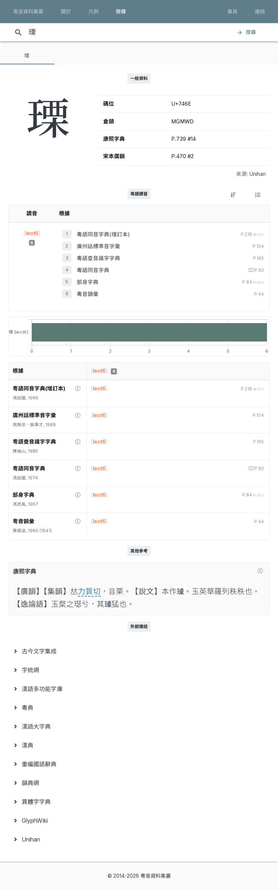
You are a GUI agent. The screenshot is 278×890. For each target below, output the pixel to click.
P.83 (258, 270)
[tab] (27, 55)
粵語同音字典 (93, 270)
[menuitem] (139, 651)
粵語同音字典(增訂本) (103, 234)
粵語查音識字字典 (98, 258)
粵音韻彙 (87, 294)
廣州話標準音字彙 (98, 246)
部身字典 (87, 282)
